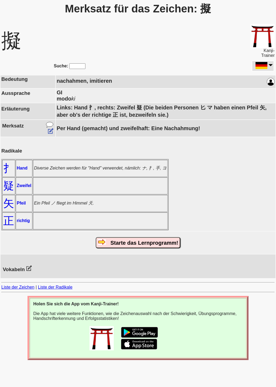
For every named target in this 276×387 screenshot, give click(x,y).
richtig (23, 220)
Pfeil (21, 203)
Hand (22, 168)
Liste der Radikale (55, 287)
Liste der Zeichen (17, 287)
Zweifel (24, 185)
